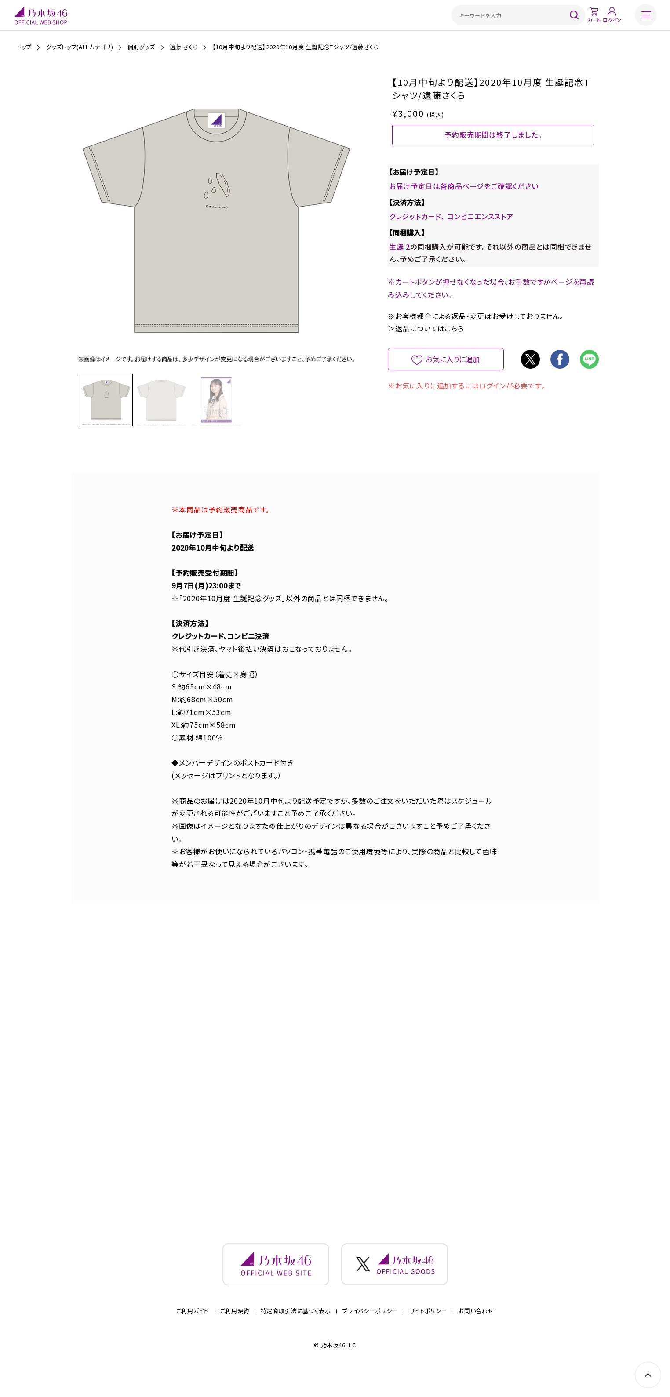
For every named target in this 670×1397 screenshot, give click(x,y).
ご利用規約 (234, 1324)
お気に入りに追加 (452, 375)
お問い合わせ (476, 1324)
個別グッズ (141, 47)
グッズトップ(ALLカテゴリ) (79, 47)
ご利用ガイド (192, 1324)
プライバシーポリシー (369, 1324)
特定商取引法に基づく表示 (296, 1324)
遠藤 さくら (184, 47)
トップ (24, 47)
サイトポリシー (428, 1324)
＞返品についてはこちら (426, 344)
